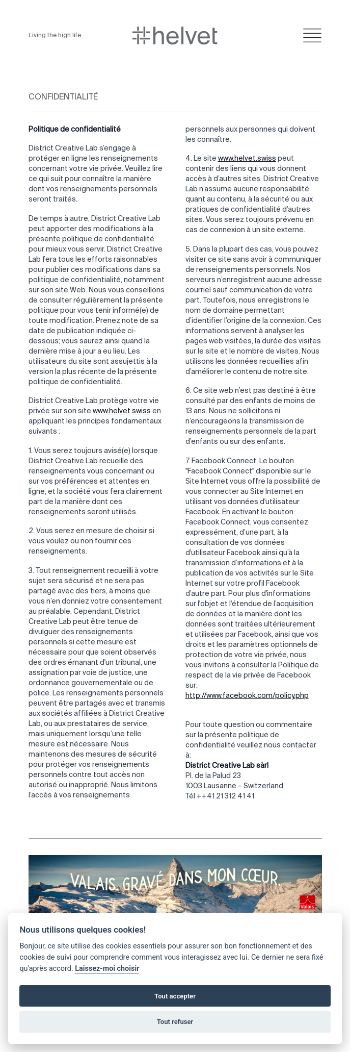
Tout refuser (175, 1021)
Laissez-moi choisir (107, 968)
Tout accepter (175, 996)
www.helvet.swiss (122, 411)
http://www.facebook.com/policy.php (247, 695)
